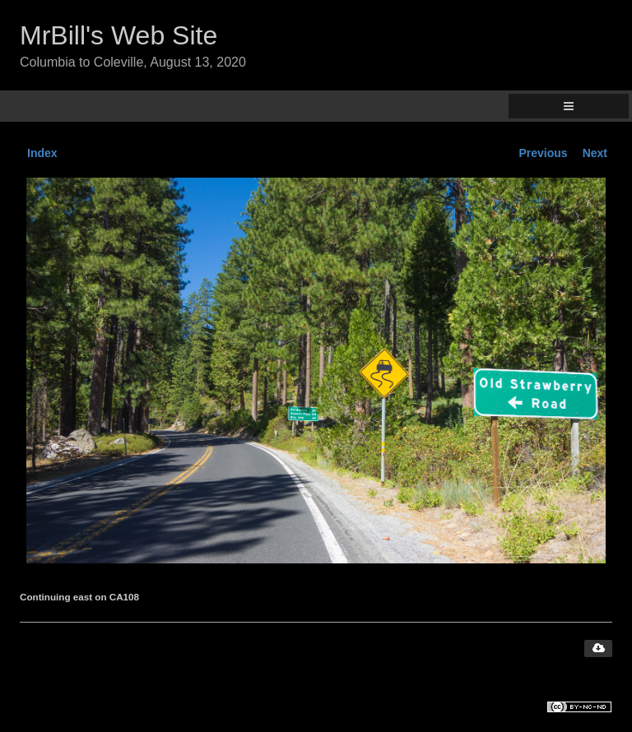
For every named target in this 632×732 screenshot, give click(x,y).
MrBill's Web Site (118, 35)
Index (42, 153)
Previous (543, 153)
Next (595, 153)
